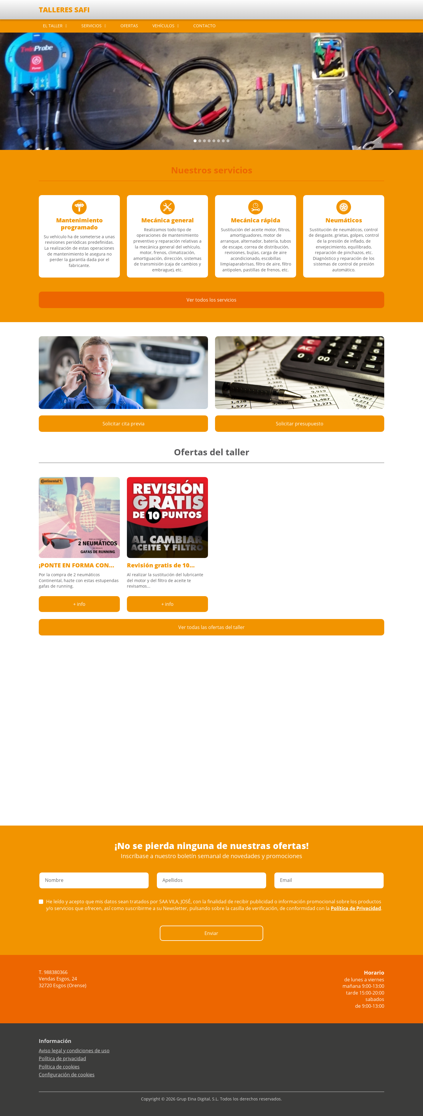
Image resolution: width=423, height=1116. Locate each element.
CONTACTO (204, 25)
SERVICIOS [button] (91, 25)
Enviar (211, 933)
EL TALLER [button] (53, 25)
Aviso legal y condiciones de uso (74, 1050)
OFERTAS (129, 25)
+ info (79, 604)
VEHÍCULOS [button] (163, 25)
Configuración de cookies (67, 1074)
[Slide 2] (204, 140)
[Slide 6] (223, 140)
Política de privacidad (62, 1058)
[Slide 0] (195, 140)
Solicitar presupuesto (299, 423)
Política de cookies (59, 1066)
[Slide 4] (213, 140)
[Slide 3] (209, 140)
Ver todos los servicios (211, 300)
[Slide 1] (199, 140)
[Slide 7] (227, 140)
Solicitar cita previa (124, 423)
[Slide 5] (218, 140)
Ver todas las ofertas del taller (211, 627)
